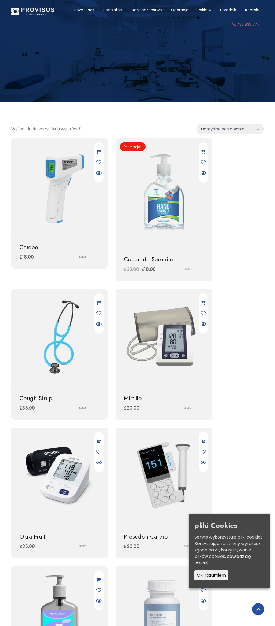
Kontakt (252, 10)
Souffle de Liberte (129, 480)
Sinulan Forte (36, 480)
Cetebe (28, 228)
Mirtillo (28, 359)
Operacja (180, 10)
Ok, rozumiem (211, 575)
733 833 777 (246, 24)
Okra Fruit (119, 359)
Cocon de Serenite (130, 238)
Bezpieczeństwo (147, 10)
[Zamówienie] (230, 128)
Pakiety (204, 10)
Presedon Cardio (215, 359)
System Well (208, 480)
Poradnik (228, 10)
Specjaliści (113, 10)
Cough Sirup (209, 228)
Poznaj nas (84, 10)
